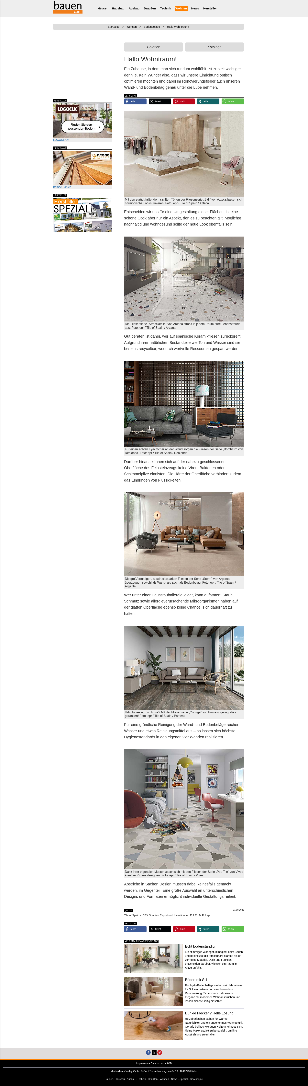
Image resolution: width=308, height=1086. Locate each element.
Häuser (103, 8)
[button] (135, 101)
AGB (169, 1063)
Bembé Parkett (82, 170)
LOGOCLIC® (82, 122)
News (195, 8)
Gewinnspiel (197, 1079)
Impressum (142, 1063)
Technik (165, 8)
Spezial (184, 1079)
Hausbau (118, 8)
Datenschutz (157, 1063)
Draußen (150, 8)
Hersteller (210, 8)
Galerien (153, 47)
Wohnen (181, 8)
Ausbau (134, 8)
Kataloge (214, 47)
